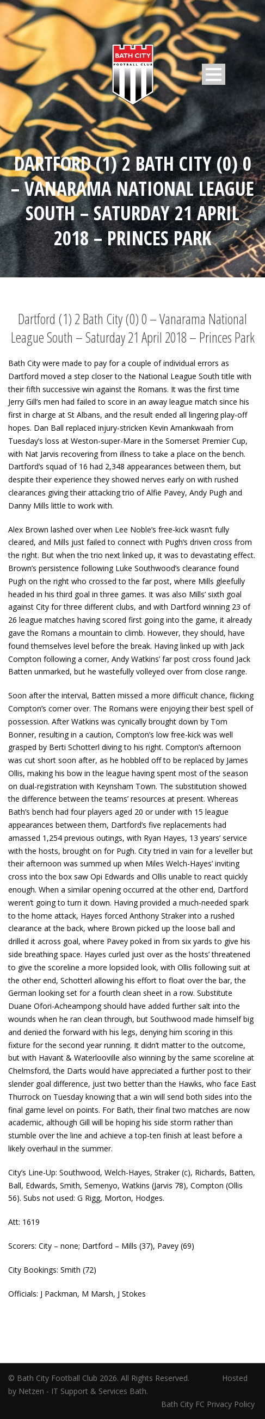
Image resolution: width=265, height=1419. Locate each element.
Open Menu (213, 74)
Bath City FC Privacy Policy (209, 1404)
